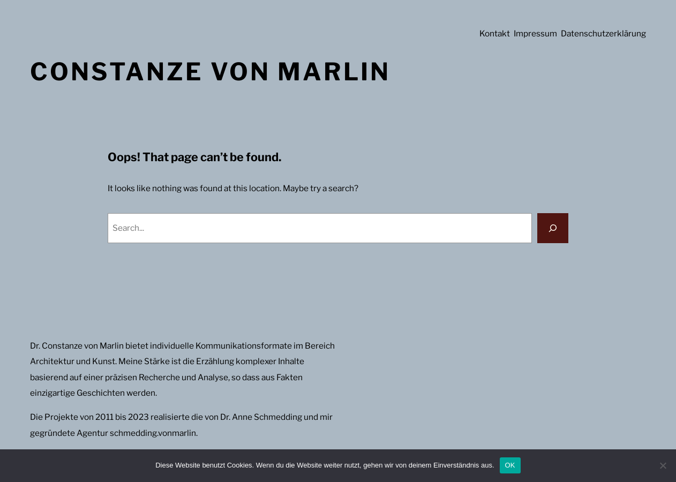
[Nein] (662, 465)
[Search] (552, 228)
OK (510, 465)
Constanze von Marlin (210, 71)
